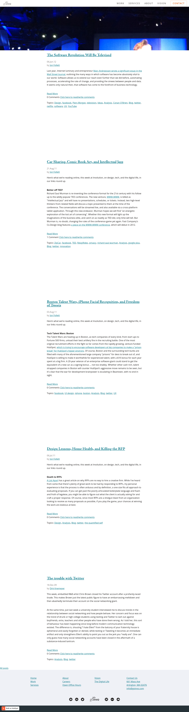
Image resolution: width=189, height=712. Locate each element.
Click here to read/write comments (77, 97)
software (58, 106)
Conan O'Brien (120, 102)
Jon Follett (55, 65)
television (91, 102)
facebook (66, 102)
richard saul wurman (107, 242)
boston (86, 393)
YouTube (72, 106)
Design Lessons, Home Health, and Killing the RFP (86, 448)
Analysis (108, 102)
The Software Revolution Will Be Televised (79, 55)
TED (74, 242)
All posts (4, 668)
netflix (50, 106)
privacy (92, 242)
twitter (137, 102)
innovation (65, 246)
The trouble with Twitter (65, 578)
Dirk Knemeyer (57, 588)
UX (65, 106)
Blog (131, 102)
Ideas (100, 102)
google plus (134, 242)
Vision (161, 3)
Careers (66, 681)
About (148, 3)
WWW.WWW (113, 196)
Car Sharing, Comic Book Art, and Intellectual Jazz (85, 162)
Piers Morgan (79, 102)
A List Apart (52, 480)
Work (120, 3)
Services (134, 3)
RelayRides (82, 242)
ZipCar (57, 242)
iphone (78, 393)
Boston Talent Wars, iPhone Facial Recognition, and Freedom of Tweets (93, 303)
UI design (69, 393)
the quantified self (94, 522)
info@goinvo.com (135, 688)
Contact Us (132, 678)
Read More (52, 93)
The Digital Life (101, 681)
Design (57, 102)
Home (33, 678)
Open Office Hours (71, 685)
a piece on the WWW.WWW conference (90, 224)
